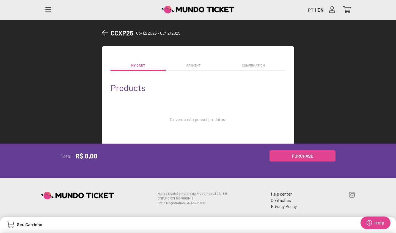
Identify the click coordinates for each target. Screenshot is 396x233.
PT (311, 10)
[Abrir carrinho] (347, 10)
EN (320, 10)
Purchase (302, 155)
